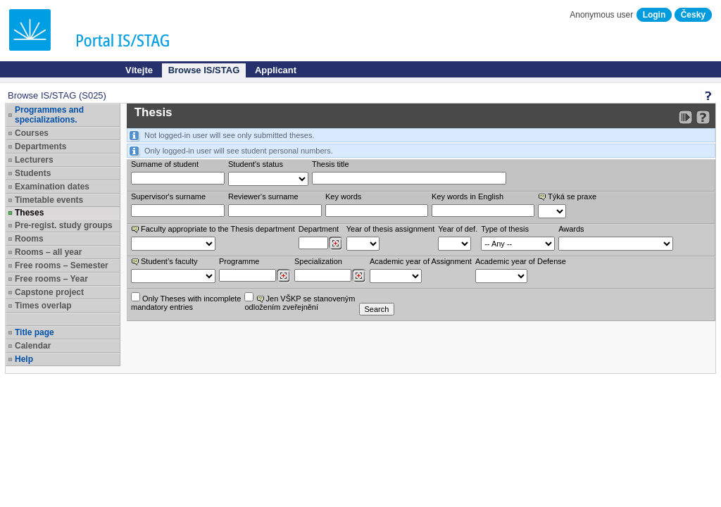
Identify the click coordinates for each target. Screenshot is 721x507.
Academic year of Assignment (421, 261)
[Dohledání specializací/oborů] (358, 276)
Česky (693, 15)
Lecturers (34, 160)
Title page (34, 332)
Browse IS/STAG (204, 70)
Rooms (29, 239)
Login (654, 15)
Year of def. (457, 229)
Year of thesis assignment (390, 229)
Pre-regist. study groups (64, 225)
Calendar (33, 346)
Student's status (255, 164)
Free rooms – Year (51, 279)
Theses (29, 213)
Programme (239, 261)
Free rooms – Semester (61, 265)
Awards (571, 229)
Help (24, 359)
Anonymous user (602, 15)
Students (33, 173)
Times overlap (43, 306)
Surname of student (165, 164)
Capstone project (49, 292)
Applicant (275, 70)
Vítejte (139, 70)
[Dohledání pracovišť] (335, 244)
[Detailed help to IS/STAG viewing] (703, 117)
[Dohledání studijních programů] (283, 276)
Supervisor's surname (168, 196)
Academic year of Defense (520, 261)
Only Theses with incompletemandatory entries (186, 301)
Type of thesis (505, 229)
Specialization (318, 261)
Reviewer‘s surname (263, 196)
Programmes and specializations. (49, 115)
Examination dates (52, 187)
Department (319, 229)
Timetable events (49, 200)
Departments (40, 146)
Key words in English (467, 196)
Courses (32, 133)
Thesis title (330, 164)
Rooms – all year (48, 252)
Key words (343, 196)
